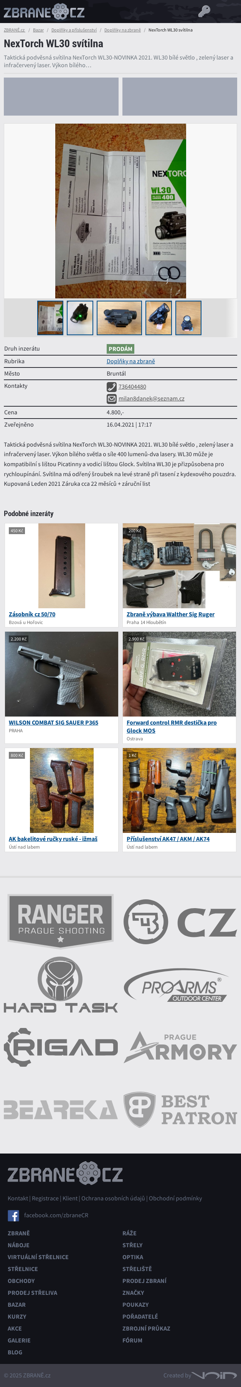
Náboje (19, 1245)
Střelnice (23, 1269)
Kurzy (17, 1317)
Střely (132, 1245)
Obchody (21, 1281)
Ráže (129, 1233)
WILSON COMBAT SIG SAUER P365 (53, 722)
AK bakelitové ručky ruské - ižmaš (53, 839)
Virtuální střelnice (38, 1257)
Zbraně (19, 1233)
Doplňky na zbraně (122, 30)
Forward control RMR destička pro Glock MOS (172, 726)
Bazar (38, 30)
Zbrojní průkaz (146, 1328)
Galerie (19, 1340)
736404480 (126, 387)
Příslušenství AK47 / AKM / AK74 (168, 839)
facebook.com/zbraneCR (56, 1215)
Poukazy (135, 1305)
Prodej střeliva (32, 1293)
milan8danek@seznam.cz (146, 398)
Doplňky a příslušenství (74, 30)
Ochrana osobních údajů (113, 1198)
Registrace (45, 1198)
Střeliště (137, 1269)
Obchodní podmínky (175, 1198)
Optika (132, 1257)
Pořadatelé (140, 1317)
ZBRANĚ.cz (14, 30)
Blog (15, 1352)
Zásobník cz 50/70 (32, 614)
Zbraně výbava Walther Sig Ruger (171, 614)
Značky (133, 1293)
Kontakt (18, 1198)
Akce (15, 1328)
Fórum (132, 1340)
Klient (70, 1198)
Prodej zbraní (144, 1281)
